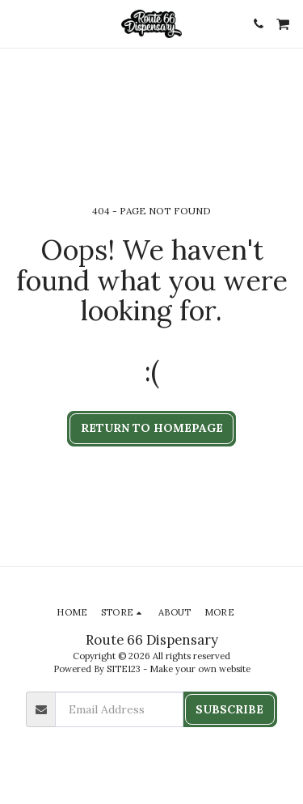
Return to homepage (152, 428)
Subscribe (229, 709)
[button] (18, 23)
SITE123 (124, 669)
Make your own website (199, 669)
